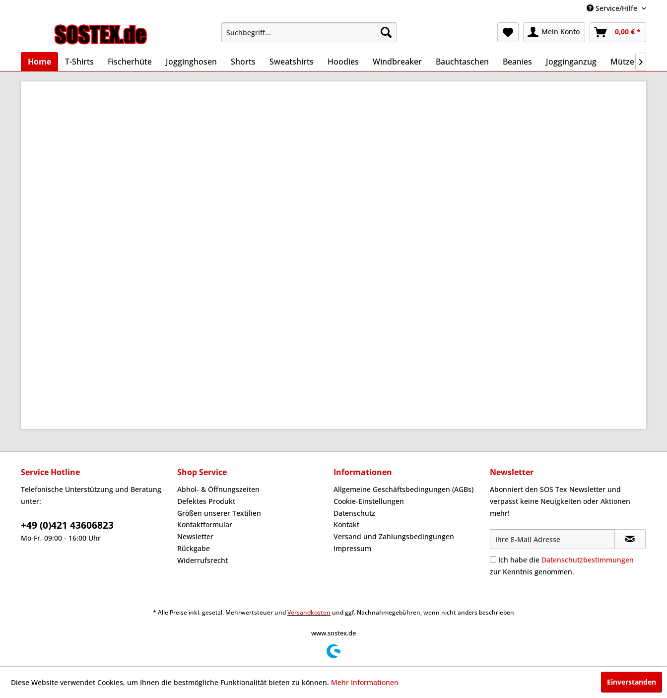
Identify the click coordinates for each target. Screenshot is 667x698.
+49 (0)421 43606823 (67, 525)
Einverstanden (631, 682)
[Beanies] (517, 61)
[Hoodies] (343, 61)
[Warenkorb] (618, 32)
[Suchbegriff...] (309, 32)
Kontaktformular (204, 524)
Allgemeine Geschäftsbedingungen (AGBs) (403, 489)
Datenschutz (354, 513)
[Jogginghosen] (191, 61)
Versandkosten (309, 612)
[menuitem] (309, 32)
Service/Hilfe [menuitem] (613, 8)
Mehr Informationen (365, 682)
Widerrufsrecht (202, 560)
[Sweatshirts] (292, 61)
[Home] (39, 61)
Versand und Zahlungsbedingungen (394, 536)
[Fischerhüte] (130, 61)
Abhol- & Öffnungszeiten (218, 489)
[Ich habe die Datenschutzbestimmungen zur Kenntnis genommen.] (493, 559)
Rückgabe (193, 548)
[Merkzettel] (508, 32)
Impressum (352, 548)
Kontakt (346, 524)
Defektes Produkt (206, 501)
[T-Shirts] (79, 61)
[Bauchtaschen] (462, 61)
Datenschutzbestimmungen (587, 559)
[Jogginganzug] (571, 61)
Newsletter (195, 536)
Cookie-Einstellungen (369, 501)
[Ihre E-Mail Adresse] (552, 539)
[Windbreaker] (397, 61)
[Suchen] (386, 32)
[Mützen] (624, 61)
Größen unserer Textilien (219, 513)
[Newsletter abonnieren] (630, 539)
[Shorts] (243, 61)
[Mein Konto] (554, 32)
